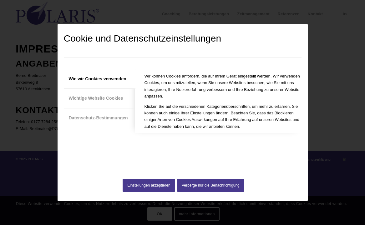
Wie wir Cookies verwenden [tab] (97, 78)
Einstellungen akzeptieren (148, 185)
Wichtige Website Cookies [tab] (96, 98)
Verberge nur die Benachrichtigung (211, 185)
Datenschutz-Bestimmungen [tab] (98, 117)
